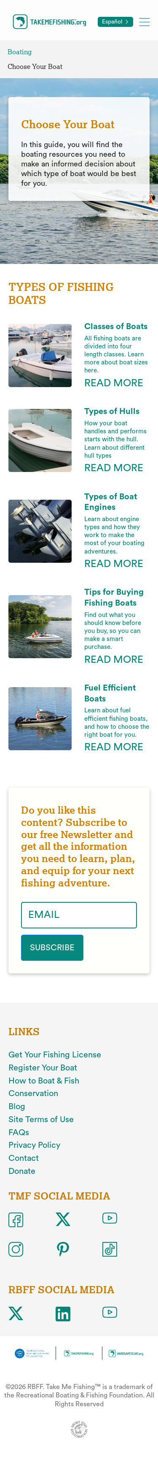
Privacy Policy (34, 1145)
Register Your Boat (42, 1068)
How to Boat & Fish (43, 1081)
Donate (21, 1171)
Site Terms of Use (41, 1119)
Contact (23, 1158)
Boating (20, 52)
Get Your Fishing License (54, 1055)
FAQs (18, 1132)
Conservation (33, 1093)
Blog (16, 1106)
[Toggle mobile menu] (144, 21)
